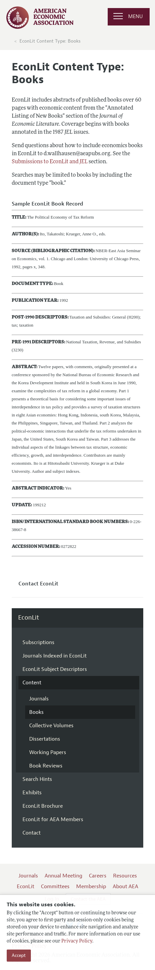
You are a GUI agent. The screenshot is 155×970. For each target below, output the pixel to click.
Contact (31, 833)
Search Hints (37, 779)
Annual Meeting (63, 875)
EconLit (28, 618)
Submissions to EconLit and (50, 162)
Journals (39, 698)
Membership (91, 886)
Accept (19, 955)
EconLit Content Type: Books (50, 41)
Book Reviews (45, 765)
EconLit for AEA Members (52, 819)
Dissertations (44, 739)
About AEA (125, 886)
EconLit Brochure (42, 806)
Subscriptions (38, 642)
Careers (97, 875)
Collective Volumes (51, 725)
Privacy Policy (76, 941)
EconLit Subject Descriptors (54, 669)
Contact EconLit (38, 583)
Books (36, 712)
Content (31, 682)
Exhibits (32, 792)
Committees (55, 886)
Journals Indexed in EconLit (54, 655)
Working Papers (47, 752)
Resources (125, 875)
